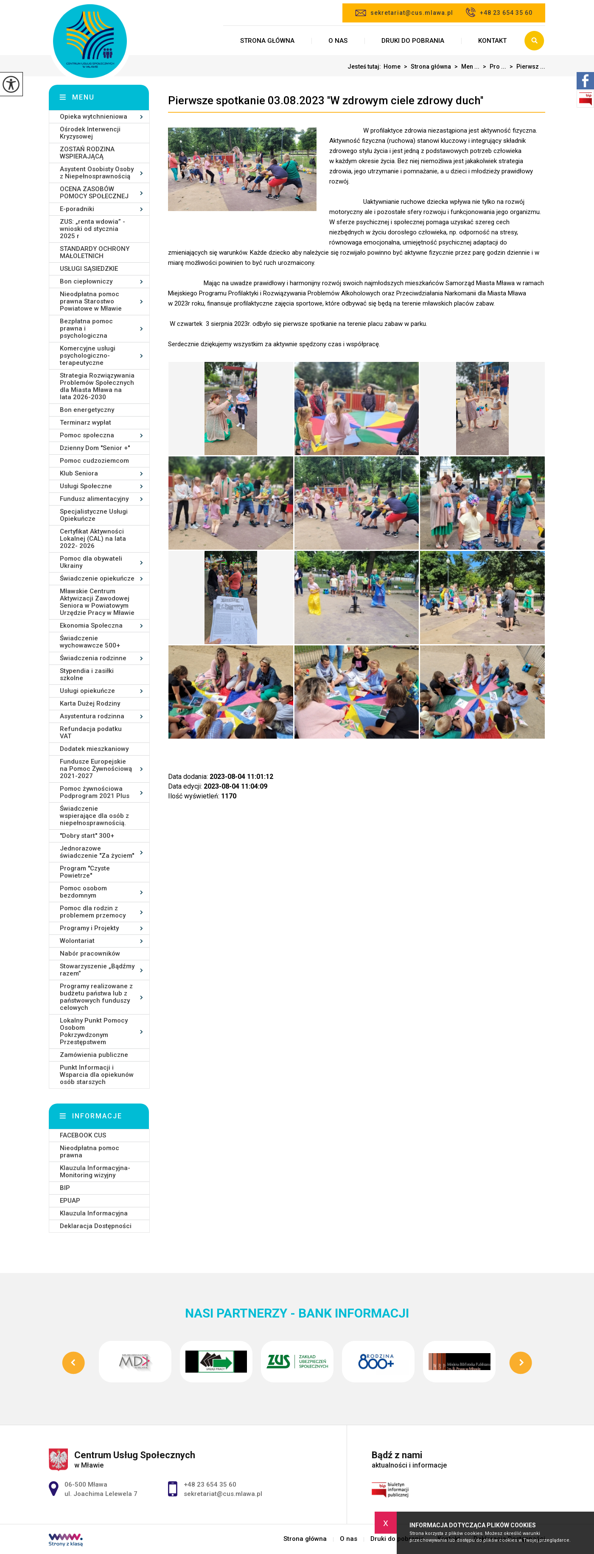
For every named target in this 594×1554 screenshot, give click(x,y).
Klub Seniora (79, 473)
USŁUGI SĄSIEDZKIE (89, 268)
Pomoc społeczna (87, 435)
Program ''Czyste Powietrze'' (85, 872)
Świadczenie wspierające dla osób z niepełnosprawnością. (94, 816)
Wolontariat (77, 941)
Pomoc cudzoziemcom (94, 460)
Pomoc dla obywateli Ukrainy (91, 562)
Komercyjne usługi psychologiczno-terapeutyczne (87, 356)
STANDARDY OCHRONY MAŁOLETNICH (94, 252)
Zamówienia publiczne (94, 1055)
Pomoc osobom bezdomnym (83, 891)
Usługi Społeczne (86, 486)
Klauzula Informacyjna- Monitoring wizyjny (95, 1171)
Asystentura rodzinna (92, 716)
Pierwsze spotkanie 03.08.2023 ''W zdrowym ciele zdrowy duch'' (325, 100)
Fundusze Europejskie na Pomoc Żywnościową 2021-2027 (96, 769)
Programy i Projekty (89, 928)
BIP (65, 1188)
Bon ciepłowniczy (86, 281)
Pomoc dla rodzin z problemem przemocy (93, 911)
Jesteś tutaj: (365, 66)
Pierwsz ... (525, 66)
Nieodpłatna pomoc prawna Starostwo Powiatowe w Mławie (91, 301)
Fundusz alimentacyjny (94, 499)
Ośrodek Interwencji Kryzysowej (90, 132)
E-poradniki (77, 209)
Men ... (465, 66)
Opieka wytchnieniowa (93, 116)
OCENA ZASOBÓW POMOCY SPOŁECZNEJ (94, 192)
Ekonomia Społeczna (91, 625)
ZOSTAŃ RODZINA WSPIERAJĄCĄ (87, 152)
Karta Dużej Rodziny (90, 703)
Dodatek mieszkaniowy (94, 749)
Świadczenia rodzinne (93, 658)
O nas (337, 40)
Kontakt (492, 40)
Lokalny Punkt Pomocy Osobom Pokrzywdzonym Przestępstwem (94, 1031)
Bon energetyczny (87, 410)
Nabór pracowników (90, 953)
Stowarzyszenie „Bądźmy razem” (97, 969)
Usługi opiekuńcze (87, 691)
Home (392, 66)
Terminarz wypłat (85, 422)
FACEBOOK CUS (83, 1135)
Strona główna (267, 40)
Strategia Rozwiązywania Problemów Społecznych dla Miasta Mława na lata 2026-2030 (97, 386)
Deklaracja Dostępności (96, 1226)
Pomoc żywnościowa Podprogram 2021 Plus (94, 792)
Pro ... (492, 66)
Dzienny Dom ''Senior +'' (95, 448)
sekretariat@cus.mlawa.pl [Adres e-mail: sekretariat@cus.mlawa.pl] (223, 1494)
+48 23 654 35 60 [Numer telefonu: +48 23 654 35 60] (210, 1484)
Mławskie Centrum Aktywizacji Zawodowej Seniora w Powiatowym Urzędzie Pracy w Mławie (97, 602)
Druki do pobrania (412, 40)
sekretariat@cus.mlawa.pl (404, 12)
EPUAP (70, 1200)
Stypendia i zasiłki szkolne (87, 674)
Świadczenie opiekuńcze (97, 578)
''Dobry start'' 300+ (87, 836)
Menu (83, 97)
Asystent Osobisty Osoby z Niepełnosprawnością (97, 172)
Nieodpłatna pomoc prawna (89, 1151)
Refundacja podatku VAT (91, 732)
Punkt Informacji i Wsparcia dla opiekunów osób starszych (97, 1075)
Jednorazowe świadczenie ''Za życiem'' (97, 852)
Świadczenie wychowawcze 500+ (90, 641)
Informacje (97, 1116)
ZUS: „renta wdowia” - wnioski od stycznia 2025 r (92, 229)
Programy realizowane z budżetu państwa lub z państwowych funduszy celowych (96, 997)
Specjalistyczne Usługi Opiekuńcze (94, 515)
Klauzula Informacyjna (94, 1213)
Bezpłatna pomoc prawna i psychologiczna (86, 328)
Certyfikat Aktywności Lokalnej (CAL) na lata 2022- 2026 (93, 539)
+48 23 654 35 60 (499, 12)
